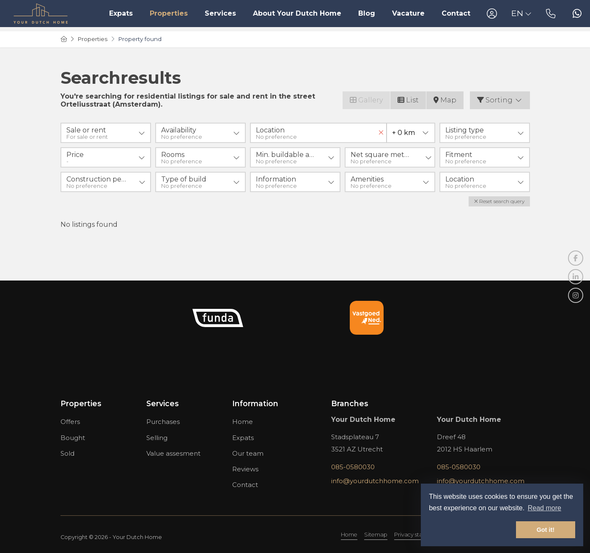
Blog (366, 13)
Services (220, 13)
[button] (499, 201)
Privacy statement (418, 534)
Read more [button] (544, 508)
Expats (121, 13)
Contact (456, 13)
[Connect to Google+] (575, 295)
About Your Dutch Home (297, 13)
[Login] (492, 13)
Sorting (500, 100)
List (408, 100)
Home (349, 534)
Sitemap (375, 534)
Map (445, 100)
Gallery (366, 100)
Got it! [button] (545, 529)
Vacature (408, 13)
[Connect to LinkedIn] (575, 276)
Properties (169, 13)
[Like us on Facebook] (575, 258)
